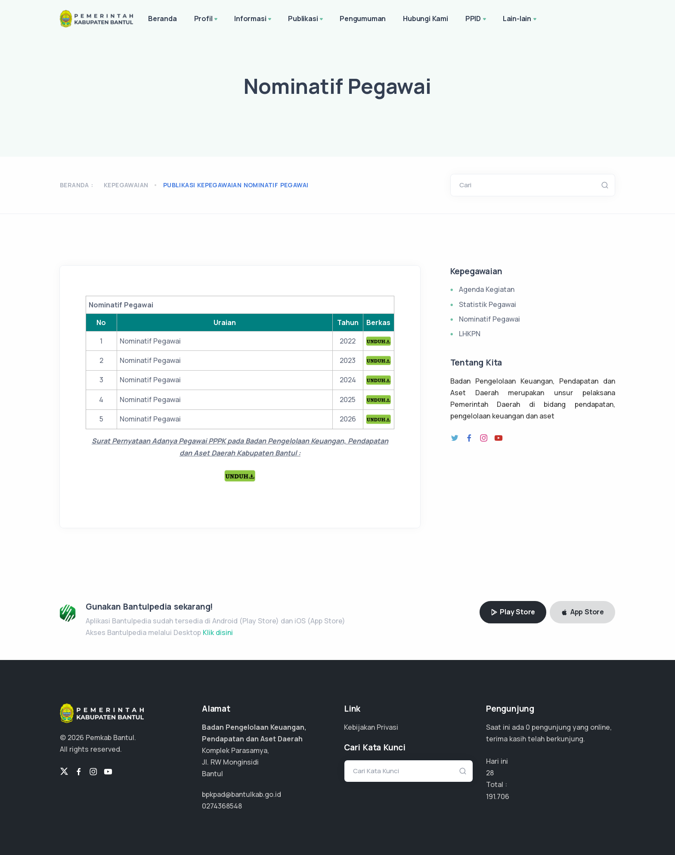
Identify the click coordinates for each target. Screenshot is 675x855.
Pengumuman (363, 18)
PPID (476, 19)
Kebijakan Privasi (371, 727)
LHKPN (469, 333)
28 (490, 773)
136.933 (498, 796)
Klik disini (218, 632)
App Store (582, 611)
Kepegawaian (126, 185)
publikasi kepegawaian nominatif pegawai (236, 185)
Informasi (253, 19)
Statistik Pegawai (487, 304)
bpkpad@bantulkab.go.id (241, 794)
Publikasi (306, 19)
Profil (207, 19)
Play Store (513, 611)
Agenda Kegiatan (486, 289)
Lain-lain (520, 19)
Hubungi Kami (425, 18)
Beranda (162, 18)
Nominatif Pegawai (489, 319)
